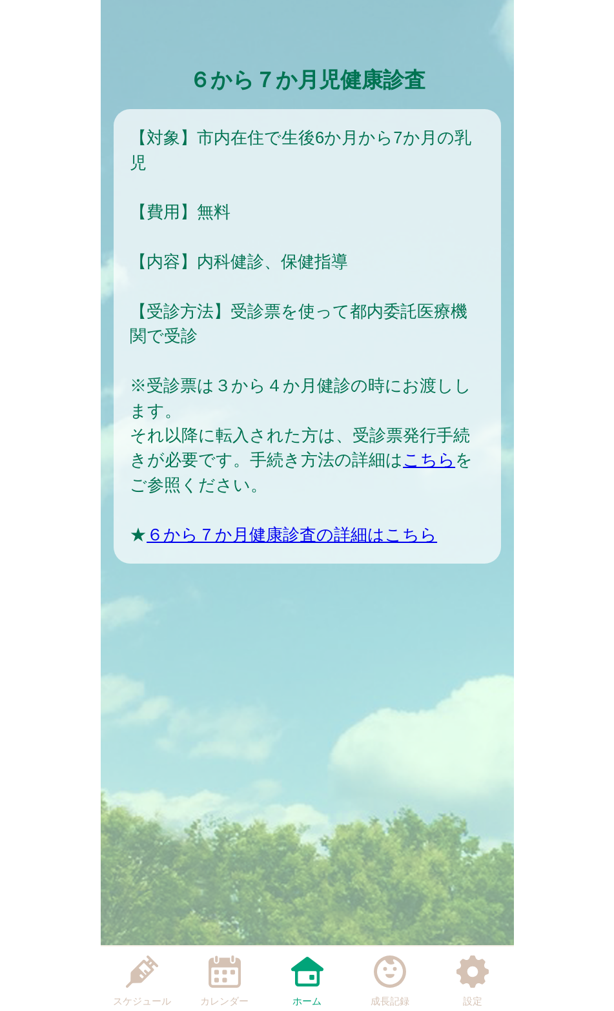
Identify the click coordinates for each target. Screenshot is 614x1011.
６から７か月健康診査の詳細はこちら (292, 535)
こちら (429, 460)
